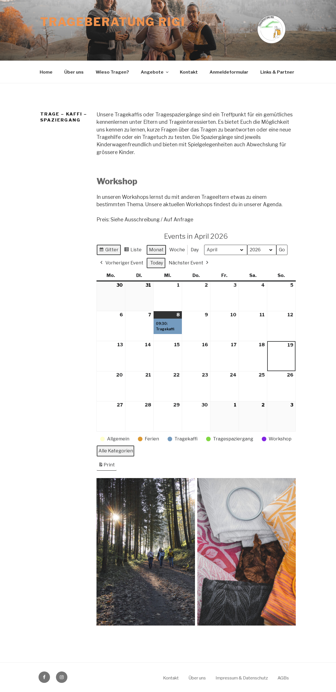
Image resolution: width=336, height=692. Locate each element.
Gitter (110, 250)
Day (195, 249)
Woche (177, 249)
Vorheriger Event (121, 263)
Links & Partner (277, 72)
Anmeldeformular (229, 72)
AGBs (283, 678)
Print (106, 466)
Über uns (74, 72)
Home (46, 72)
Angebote (155, 72)
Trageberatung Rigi (112, 22)
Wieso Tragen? (112, 72)
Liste (134, 250)
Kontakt (189, 72)
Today (156, 263)
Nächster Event (189, 263)
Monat (156, 249)
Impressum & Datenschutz (242, 678)
